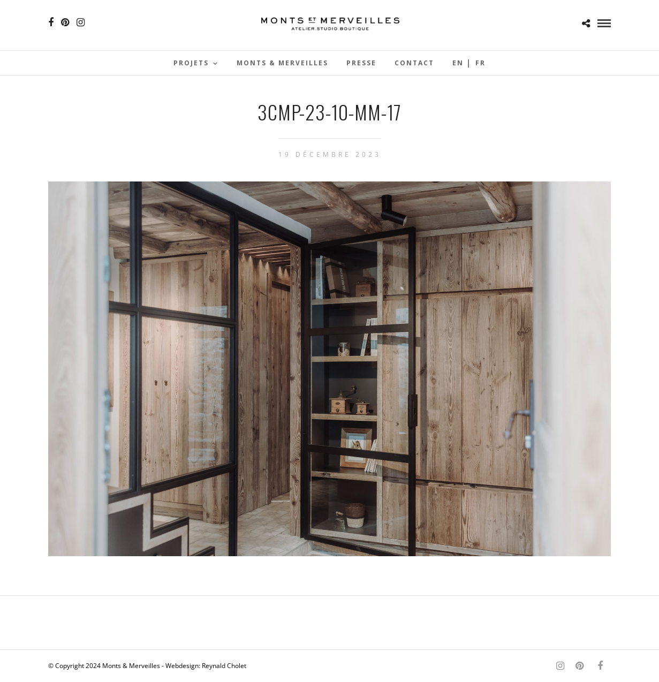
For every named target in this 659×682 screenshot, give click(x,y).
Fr (480, 62)
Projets (191, 62)
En (458, 62)
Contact (414, 62)
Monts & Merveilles (282, 62)
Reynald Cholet (224, 665)
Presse (361, 62)
